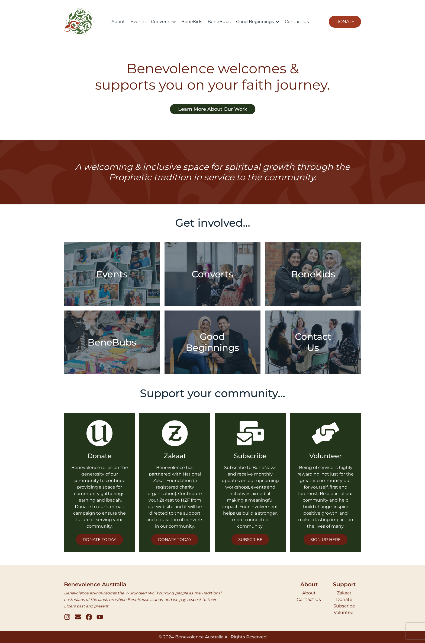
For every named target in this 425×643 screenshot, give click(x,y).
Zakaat (344, 593)
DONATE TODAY (99, 539)
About (309, 593)
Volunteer (344, 612)
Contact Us (309, 599)
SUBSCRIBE (250, 539)
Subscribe (344, 606)
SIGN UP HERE (325, 539)
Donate (344, 599)
